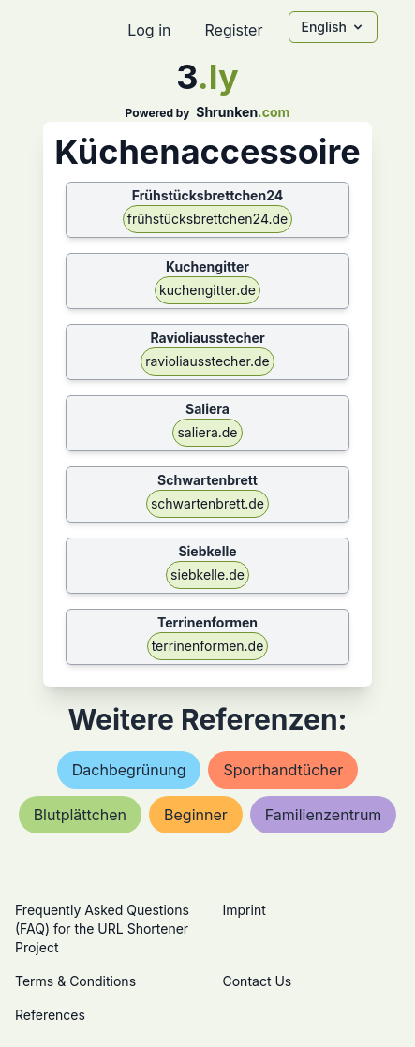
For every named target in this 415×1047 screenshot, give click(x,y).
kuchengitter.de (207, 290)
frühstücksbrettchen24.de (208, 219)
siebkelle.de (207, 574)
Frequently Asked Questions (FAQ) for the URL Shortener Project (102, 928)
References (50, 1015)
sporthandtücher (283, 769)
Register (233, 30)
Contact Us (257, 981)
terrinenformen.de (208, 646)
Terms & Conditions (75, 981)
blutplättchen (80, 814)
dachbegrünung (129, 769)
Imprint (244, 910)
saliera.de (207, 432)
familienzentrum (323, 814)
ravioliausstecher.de (207, 361)
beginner (196, 814)
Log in (148, 30)
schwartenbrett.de (207, 503)
